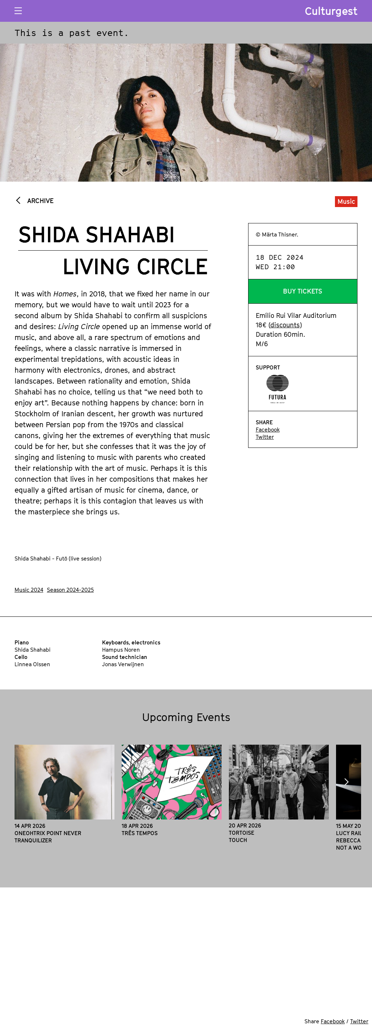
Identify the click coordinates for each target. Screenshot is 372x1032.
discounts (285, 325)
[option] (64, 794)
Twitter (265, 436)
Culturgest (331, 10)
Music (346, 201)
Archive (39, 201)
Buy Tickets (302, 291)
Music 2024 (29, 589)
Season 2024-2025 (70, 589)
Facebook (268, 429)
